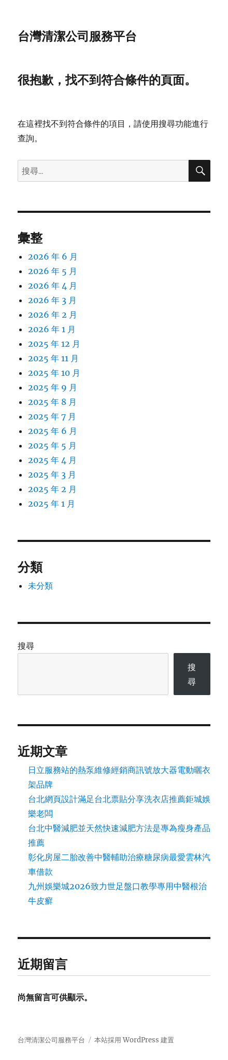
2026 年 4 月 (52, 285)
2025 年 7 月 (52, 416)
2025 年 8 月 (52, 402)
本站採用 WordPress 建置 (134, 1040)
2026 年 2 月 (52, 314)
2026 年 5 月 (52, 271)
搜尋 (26, 646)
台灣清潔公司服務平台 (77, 36)
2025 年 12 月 (54, 343)
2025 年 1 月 (51, 503)
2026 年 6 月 (53, 256)
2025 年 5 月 (52, 445)
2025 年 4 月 (52, 460)
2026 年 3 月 (52, 300)
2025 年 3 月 (52, 474)
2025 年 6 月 (52, 431)
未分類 (40, 585)
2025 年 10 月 (54, 373)
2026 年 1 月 (52, 329)
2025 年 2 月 (52, 489)
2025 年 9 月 (52, 387)
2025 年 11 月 (53, 358)
